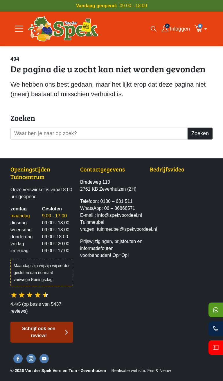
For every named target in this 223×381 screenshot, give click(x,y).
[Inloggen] (175, 29)
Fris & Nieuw (159, 370)
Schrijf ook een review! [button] (38, 332)
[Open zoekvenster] (153, 29)
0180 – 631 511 (116, 201)
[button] (202, 29)
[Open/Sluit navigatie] (19, 28)
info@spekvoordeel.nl (119, 215)
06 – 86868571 (119, 208)
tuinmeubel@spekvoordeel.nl (127, 229)
